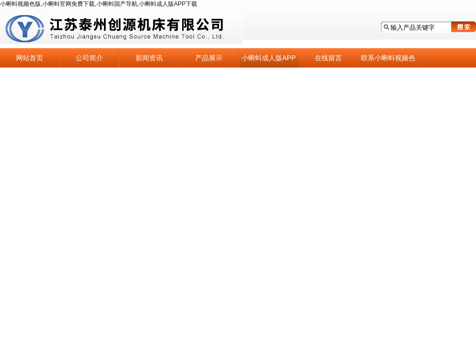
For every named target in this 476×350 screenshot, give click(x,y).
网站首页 (29, 58)
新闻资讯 (149, 58)
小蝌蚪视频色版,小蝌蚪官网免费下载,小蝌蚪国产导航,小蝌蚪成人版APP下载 (98, 3)
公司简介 (89, 58)
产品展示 (208, 58)
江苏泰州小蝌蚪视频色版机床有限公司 (121, 29)
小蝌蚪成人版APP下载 (268, 61)
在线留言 (328, 58)
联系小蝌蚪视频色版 (388, 61)
